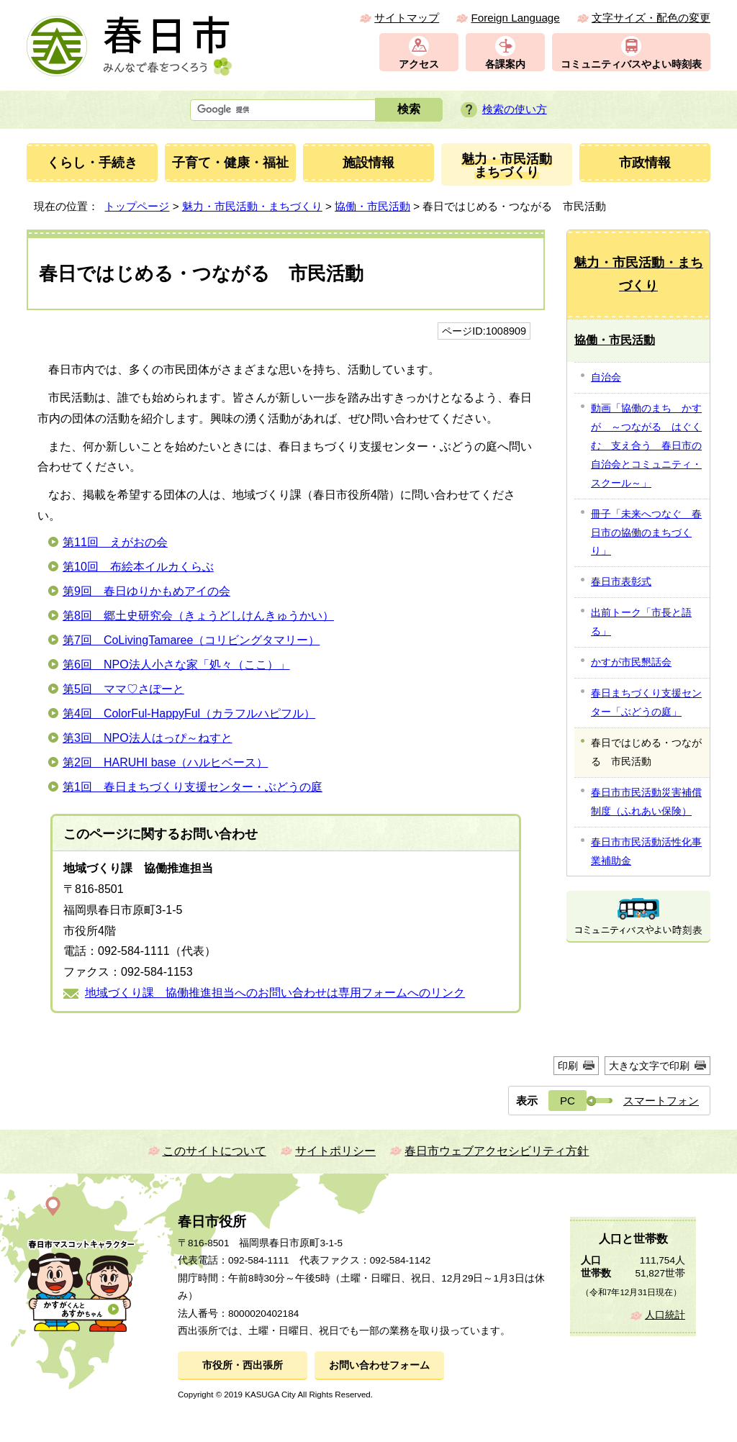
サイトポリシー (335, 1151)
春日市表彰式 (621, 581)
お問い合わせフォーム (379, 1365)
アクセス (419, 64)
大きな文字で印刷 (649, 1065)
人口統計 (665, 1315)
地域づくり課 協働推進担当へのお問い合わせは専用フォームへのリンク (275, 993)
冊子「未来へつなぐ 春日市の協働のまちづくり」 (646, 532)
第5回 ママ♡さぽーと (123, 689)
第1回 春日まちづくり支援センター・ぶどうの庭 (192, 787)
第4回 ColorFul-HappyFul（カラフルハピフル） (189, 713)
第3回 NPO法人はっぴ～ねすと (147, 738)
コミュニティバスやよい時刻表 (631, 64)
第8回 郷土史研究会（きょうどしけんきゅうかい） (198, 615)
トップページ (136, 206)
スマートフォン (661, 1100)
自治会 (606, 377)
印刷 (568, 1065)
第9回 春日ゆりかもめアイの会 (146, 591)
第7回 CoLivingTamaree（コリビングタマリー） (191, 640)
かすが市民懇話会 (631, 662)
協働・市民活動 (372, 206)
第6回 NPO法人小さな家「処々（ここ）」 (176, 664)
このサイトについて (214, 1151)
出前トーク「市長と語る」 (641, 622)
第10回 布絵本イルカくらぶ (138, 567)
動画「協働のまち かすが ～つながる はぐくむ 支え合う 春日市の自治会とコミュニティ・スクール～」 (646, 445)
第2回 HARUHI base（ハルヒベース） (165, 762)
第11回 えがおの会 (115, 542)
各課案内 (505, 64)
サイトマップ (406, 18)
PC (567, 1100)
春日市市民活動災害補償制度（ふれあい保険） (646, 801)
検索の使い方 (514, 109)
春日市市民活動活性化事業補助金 (646, 851)
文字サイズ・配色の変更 (651, 18)
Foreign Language (515, 18)
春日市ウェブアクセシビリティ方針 (496, 1151)
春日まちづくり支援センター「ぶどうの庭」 (646, 702)
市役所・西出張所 (242, 1365)
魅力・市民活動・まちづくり (252, 206)
